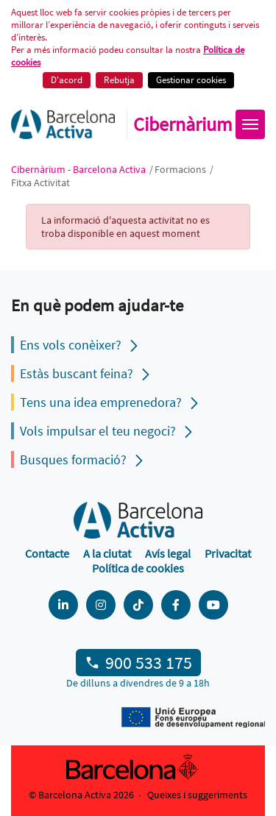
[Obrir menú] (250, 124)
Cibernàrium (183, 124)
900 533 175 (148, 662)
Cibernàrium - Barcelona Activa (79, 169)
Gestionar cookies (191, 80)
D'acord (66, 80)
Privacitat (228, 553)
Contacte (47, 553)
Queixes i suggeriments (197, 794)
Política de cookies (138, 568)
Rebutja (119, 80)
